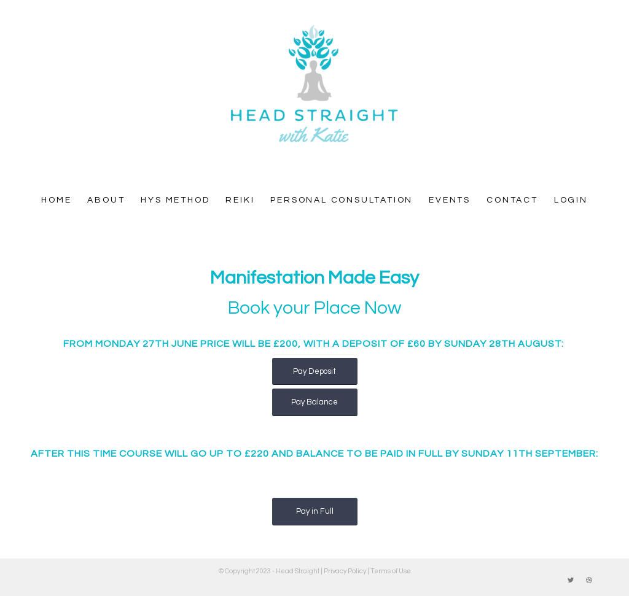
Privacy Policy (345, 571)
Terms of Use (390, 571)
